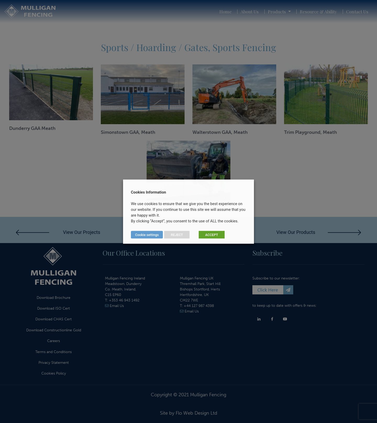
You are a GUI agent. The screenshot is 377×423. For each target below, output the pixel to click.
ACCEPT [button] (211, 235)
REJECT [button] (177, 235)
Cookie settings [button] (147, 235)
